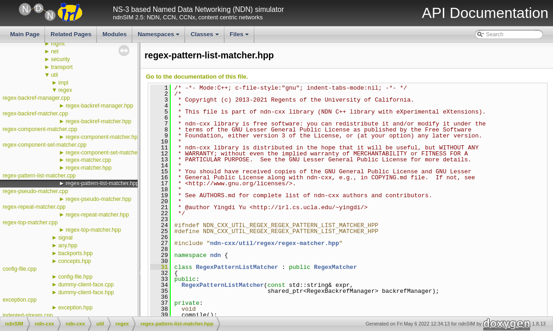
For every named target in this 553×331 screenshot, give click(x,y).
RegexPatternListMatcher (237, 267)
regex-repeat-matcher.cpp (34, 207)
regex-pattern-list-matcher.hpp (102, 183)
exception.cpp (20, 300)
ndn (215, 255)
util (54, 75)
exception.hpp (75, 307)
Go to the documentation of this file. (197, 76)
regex (65, 90)
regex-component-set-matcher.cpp (45, 145)
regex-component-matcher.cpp (40, 129)
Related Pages (70, 34)
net (55, 51)
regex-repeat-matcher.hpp (97, 214)
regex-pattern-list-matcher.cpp (39, 175)
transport (62, 67)
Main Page (24, 34)
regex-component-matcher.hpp (103, 137)
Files (240, 37)
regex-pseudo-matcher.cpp (35, 191)
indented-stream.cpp (28, 315)
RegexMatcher (335, 267)
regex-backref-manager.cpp (36, 98)
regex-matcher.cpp (88, 160)
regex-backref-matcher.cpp (35, 113)
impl (63, 83)
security (60, 59)
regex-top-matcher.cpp (30, 222)
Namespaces (159, 37)
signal (65, 237)
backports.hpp (75, 253)
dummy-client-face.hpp (86, 292)
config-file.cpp (20, 269)
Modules (114, 34)
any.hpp (68, 245)
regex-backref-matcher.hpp (98, 121)
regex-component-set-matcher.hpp (108, 152)
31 (159, 267)
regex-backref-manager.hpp (99, 106)
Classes (205, 37)
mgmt (58, 43)
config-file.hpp (75, 277)
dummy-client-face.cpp (86, 284)
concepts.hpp (74, 261)
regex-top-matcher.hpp (93, 230)
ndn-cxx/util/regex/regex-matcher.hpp (274, 243)
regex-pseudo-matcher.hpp (98, 199)
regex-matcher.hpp (89, 168)
